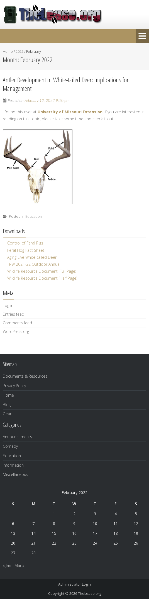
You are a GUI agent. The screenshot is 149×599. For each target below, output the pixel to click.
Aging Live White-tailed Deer (32, 257)
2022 (19, 51)
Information (13, 465)
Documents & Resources (25, 376)
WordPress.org (16, 331)
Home (8, 51)
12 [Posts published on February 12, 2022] (136, 523)
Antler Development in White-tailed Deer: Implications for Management (66, 84)
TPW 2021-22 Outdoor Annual (33, 264)
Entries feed (13, 314)
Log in (8, 305)
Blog (7, 404)
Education (33, 216)
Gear (7, 413)
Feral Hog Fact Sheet (25, 250)
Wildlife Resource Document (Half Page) (42, 278)
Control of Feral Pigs (25, 243)
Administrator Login (74, 584)
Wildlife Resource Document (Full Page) (41, 271)
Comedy (10, 446)
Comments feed (17, 322)
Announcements (17, 436)
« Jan (7, 565)
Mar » (19, 565)
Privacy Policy (14, 385)
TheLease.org (89, 593)
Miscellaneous (15, 474)
